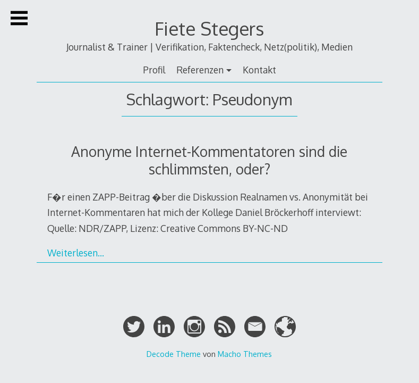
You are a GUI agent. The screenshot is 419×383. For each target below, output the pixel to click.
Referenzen (200, 70)
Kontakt (259, 70)
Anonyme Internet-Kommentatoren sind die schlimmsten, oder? (209, 160)
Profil (154, 70)
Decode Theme (174, 354)
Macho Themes (245, 354)
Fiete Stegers (209, 28)
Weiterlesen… (75, 253)
